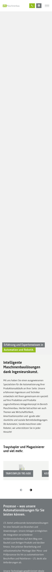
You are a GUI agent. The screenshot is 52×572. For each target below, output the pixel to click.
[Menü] (47, 5)
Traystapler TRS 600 (18, 473)
